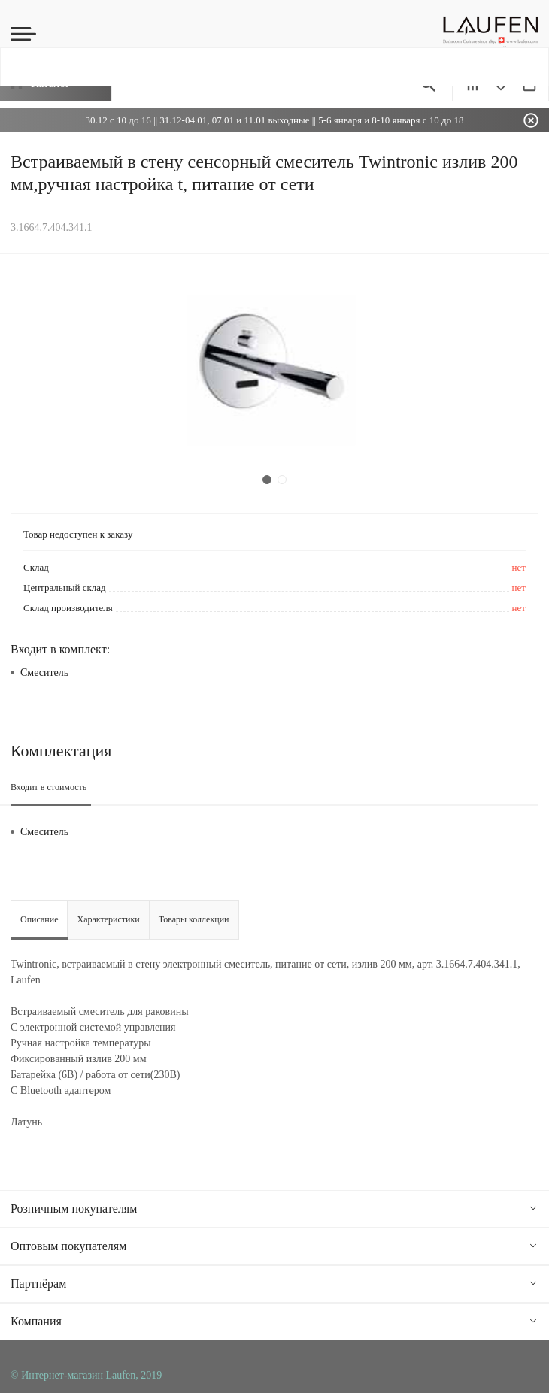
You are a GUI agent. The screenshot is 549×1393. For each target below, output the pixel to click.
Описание (39, 919)
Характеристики (108, 919)
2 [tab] (282, 479)
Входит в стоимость (48, 787)
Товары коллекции (194, 919)
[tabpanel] (274, 374)
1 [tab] (266, 479)
